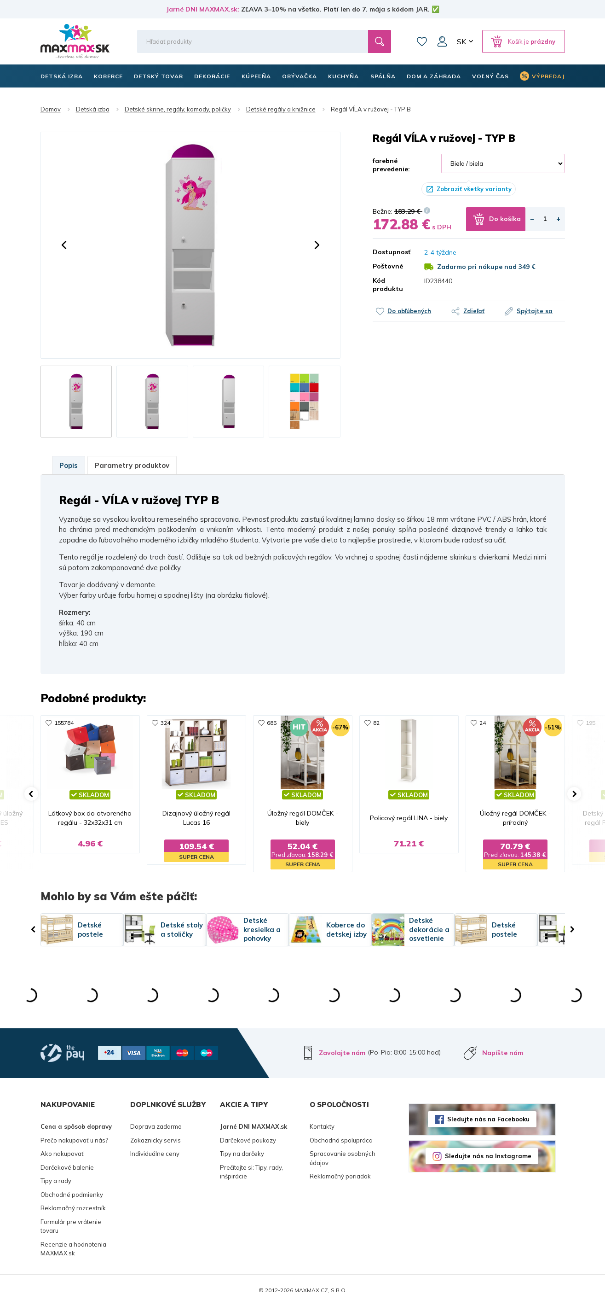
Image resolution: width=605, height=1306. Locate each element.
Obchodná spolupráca (341, 1140)
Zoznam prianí (422, 41)
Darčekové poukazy (248, 1140)
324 (165, 722)
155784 (64, 722)
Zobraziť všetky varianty (474, 188)
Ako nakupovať (62, 1153)
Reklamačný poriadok (340, 1176)
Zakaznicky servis (155, 1140)
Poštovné (388, 266)
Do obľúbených (409, 311)
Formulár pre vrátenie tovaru (70, 1226)
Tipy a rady (55, 1180)
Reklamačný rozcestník (73, 1208)
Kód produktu (388, 284)
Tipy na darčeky (242, 1153)
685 (272, 722)
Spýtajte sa (535, 311)
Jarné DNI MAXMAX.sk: (202, 9)
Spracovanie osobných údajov (342, 1158)
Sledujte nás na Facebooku (488, 1119)
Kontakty (322, 1126)
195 (590, 722)
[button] (63, 245)
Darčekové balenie (67, 1167)
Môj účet (442, 41)
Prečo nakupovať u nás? (74, 1140)
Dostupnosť (391, 252)
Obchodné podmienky (71, 1194)
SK (461, 41)
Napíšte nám (502, 1053)
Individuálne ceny (154, 1153)
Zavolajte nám (342, 1053)
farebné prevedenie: (391, 165)
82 (376, 722)
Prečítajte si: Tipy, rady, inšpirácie (251, 1172)
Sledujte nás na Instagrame (488, 1156)
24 (482, 722)
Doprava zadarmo (156, 1126)
